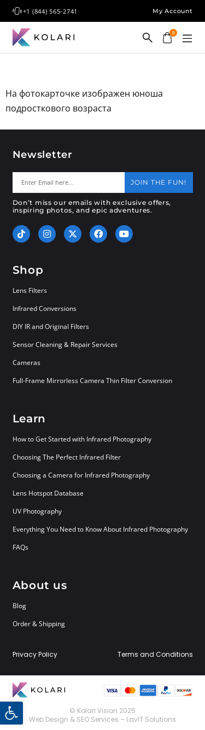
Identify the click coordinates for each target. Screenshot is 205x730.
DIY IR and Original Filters (51, 326)
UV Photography (37, 511)
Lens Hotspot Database (48, 493)
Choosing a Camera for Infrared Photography (81, 475)
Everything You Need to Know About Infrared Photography (100, 529)
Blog (19, 605)
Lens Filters (30, 290)
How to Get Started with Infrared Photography (82, 439)
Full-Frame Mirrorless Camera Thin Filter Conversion (92, 380)
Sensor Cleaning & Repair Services (65, 344)
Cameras (26, 362)
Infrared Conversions (45, 308)
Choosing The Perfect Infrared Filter (67, 457)
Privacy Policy (35, 654)
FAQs (20, 547)
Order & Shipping (39, 623)
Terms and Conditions (155, 654)
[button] (187, 39)
